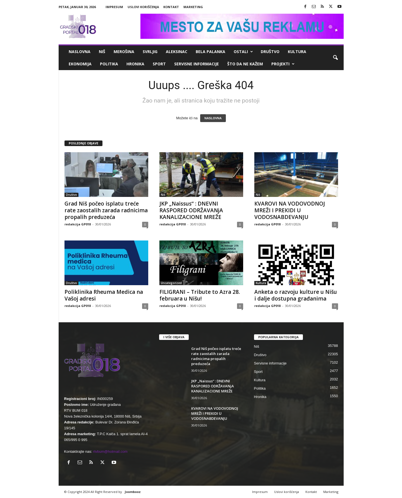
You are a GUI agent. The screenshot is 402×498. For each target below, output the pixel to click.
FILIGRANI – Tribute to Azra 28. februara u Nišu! (199, 295)
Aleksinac (176, 51)
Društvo (270, 51)
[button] (335, 58)
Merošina (124, 51)
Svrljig (150, 51)
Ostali (243, 52)
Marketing (193, 7)
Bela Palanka (210, 51)
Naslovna (79, 51)
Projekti (283, 64)
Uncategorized (171, 283)
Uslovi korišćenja (143, 7)
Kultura (297, 51)
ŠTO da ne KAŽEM (245, 63)
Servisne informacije (196, 63)
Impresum (114, 7)
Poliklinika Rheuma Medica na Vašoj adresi (103, 295)
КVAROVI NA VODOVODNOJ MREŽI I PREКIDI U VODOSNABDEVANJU (289, 210)
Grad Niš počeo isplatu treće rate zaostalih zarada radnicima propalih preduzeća (106, 210)
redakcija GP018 (77, 224)
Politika (109, 63)
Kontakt (171, 7)
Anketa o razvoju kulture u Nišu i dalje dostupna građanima (295, 295)
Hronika (135, 63)
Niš (102, 51)
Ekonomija (80, 63)
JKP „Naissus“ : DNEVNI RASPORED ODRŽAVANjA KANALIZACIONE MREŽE (191, 210)
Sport (159, 63)
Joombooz (133, 492)
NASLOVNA (213, 118)
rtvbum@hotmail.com (110, 451)
